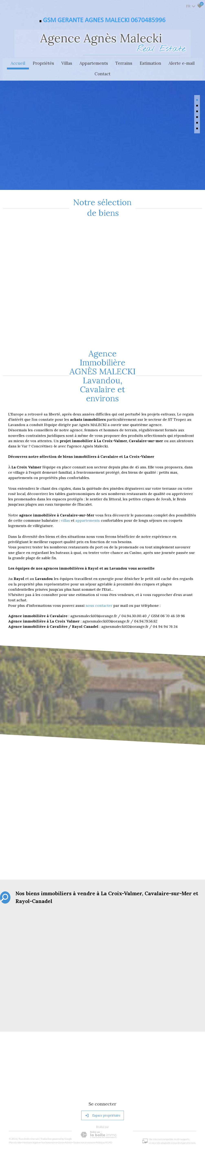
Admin (69, 1115)
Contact (102, 73)
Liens (62, 1115)
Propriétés (43, 63)
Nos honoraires (50, 1115)
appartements (88, 494)
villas (66, 494)
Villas (66, 63)
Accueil (18, 63)
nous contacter (99, 579)
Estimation (150, 63)
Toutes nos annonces (85, 1115)
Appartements (93, 63)
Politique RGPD (105, 1115)
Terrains (123, 63)
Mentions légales (32, 1115)
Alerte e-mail (182, 63)
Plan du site (16, 1115)
